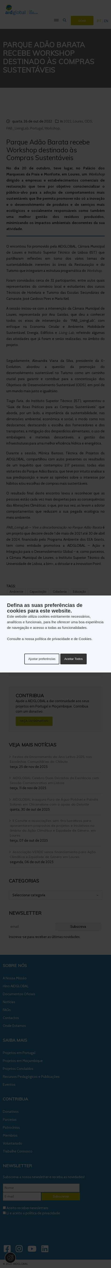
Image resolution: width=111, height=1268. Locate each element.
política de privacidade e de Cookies (63, 639)
